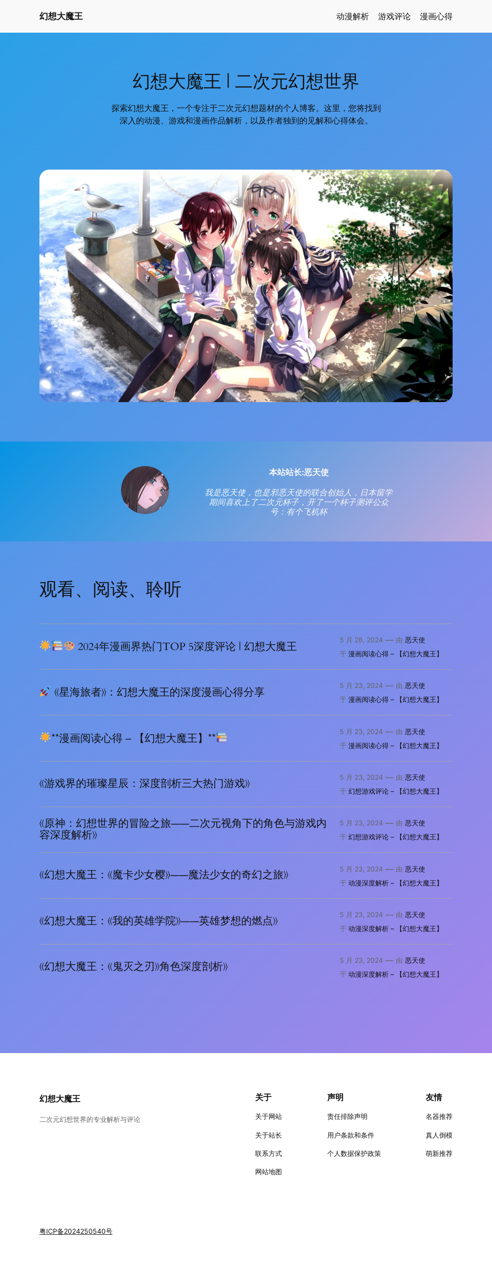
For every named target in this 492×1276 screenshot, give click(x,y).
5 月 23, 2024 (361, 685)
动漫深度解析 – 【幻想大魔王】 (395, 883)
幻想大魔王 (61, 16)
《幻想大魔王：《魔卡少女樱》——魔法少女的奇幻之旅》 (163, 875)
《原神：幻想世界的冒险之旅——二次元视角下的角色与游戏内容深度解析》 (183, 829)
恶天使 (415, 640)
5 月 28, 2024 (361, 640)
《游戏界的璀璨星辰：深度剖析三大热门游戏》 (144, 784)
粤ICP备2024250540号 (75, 1231)
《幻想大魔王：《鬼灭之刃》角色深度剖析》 (133, 967)
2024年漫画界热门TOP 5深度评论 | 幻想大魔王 (168, 646)
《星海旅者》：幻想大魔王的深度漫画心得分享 (152, 692)
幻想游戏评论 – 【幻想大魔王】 (395, 791)
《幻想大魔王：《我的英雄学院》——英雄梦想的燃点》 (158, 921)
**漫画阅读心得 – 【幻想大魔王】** (133, 738)
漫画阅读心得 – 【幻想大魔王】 (395, 654)
